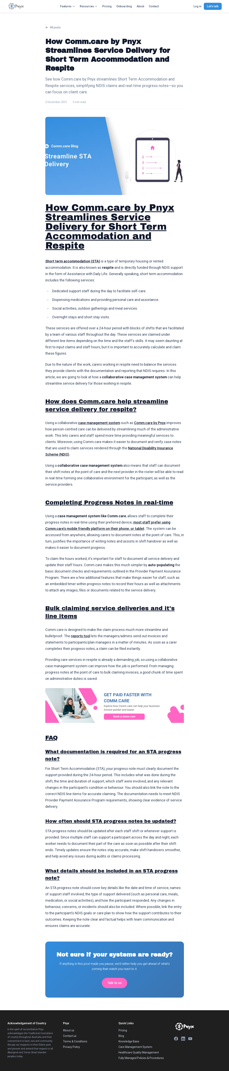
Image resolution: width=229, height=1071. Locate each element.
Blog (121, 1035)
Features (67, 6)
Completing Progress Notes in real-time (109, 502)
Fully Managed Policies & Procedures (141, 1058)
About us (68, 1030)
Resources (88, 6)
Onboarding (124, 6)
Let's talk (213, 6)
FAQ (51, 738)
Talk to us (114, 983)
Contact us (69, 1035)
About (140, 6)
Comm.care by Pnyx (150, 423)
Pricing (107, 6)
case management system (99, 423)
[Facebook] (176, 1039)
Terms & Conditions (75, 1041)
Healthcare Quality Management (139, 1052)
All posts (53, 27)
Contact (154, 6)
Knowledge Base (129, 1041)
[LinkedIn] (183, 1039)
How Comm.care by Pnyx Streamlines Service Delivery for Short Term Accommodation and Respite (109, 226)
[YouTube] (190, 1039)
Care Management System (135, 1047)
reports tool (80, 636)
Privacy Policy (71, 1047)
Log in (197, 6)
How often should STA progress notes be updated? (110, 821)
